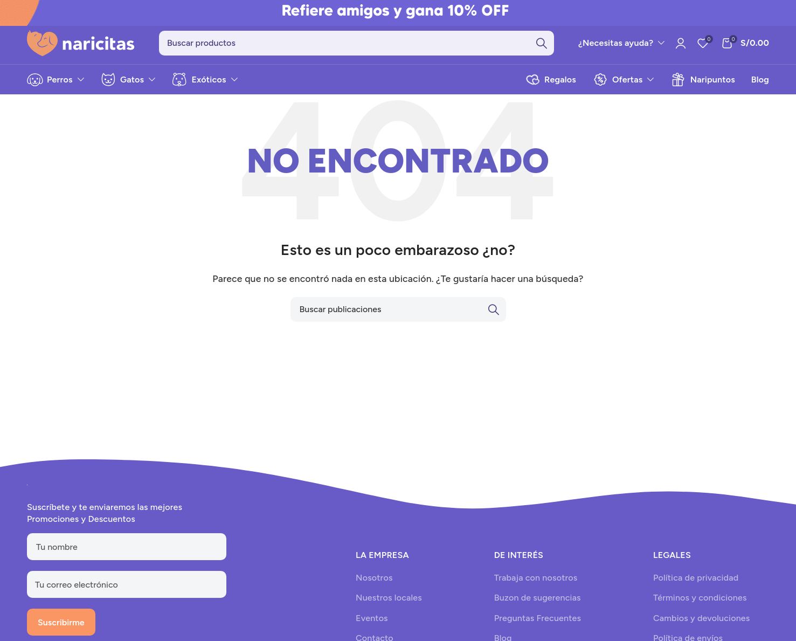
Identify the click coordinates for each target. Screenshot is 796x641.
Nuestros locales (389, 598)
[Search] (356, 43)
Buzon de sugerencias (537, 598)
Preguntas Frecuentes (537, 618)
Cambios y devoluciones (701, 618)
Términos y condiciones (700, 598)
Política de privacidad (695, 578)
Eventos (372, 618)
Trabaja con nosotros (536, 578)
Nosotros (374, 578)
